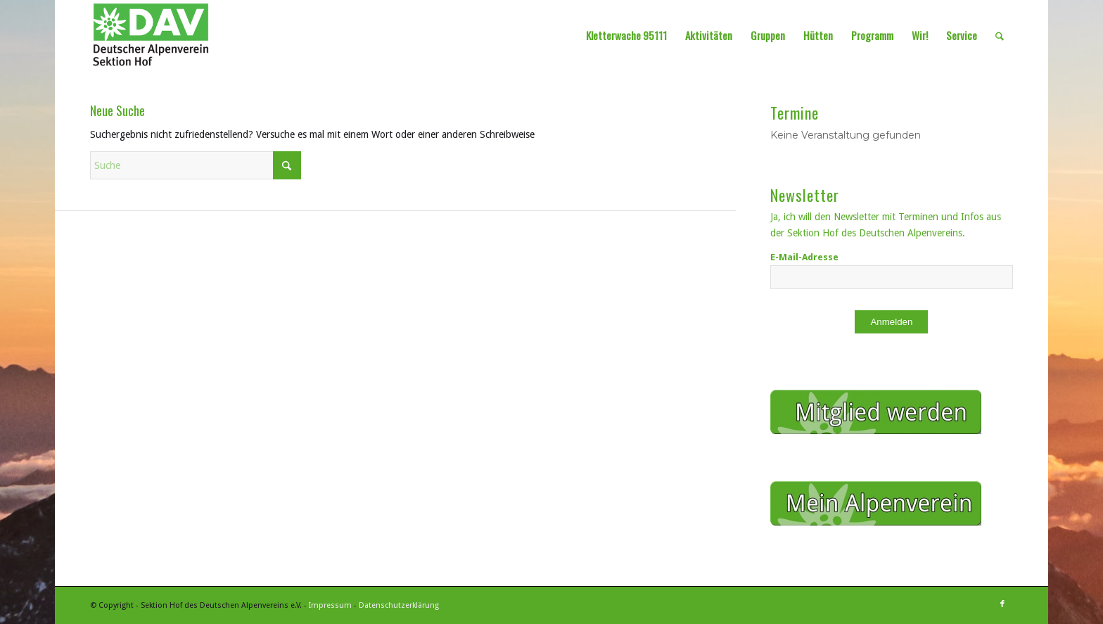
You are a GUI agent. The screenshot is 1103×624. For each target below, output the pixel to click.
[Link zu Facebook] (1002, 604)
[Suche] (999, 35)
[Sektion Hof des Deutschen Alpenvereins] (151, 35)
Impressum (330, 605)
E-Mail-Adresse (804, 257)
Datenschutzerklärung (399, 605)
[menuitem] (626, 35)
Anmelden (891, 322)
